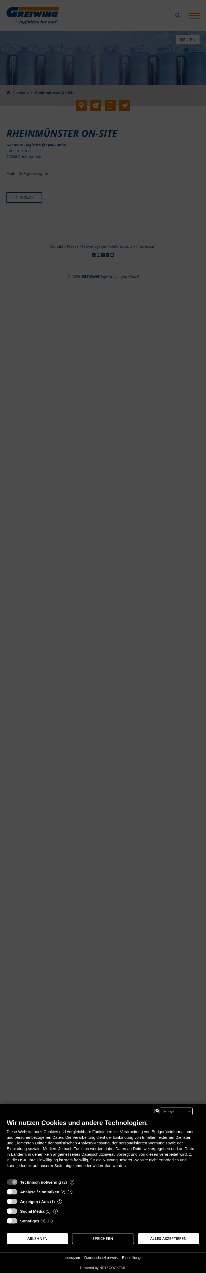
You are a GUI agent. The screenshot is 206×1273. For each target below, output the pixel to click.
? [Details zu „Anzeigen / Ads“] (60, 1201)
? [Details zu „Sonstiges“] (50, 1221)
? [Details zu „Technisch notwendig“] (72, 1182)
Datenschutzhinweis (101, 1258)
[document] (103, 1147)
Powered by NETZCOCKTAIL (103, 1268)
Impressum (70, 1258)
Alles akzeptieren (168, 1238)
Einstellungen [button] (133, 1258)
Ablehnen (37, 1238)
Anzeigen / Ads (34, 1201)
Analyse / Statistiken (39, 1192)
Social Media (32, 1211)
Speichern (103, 1238)
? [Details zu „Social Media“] (55, 1211)
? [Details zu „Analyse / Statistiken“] (70, 1192)
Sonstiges (29, 1221)
